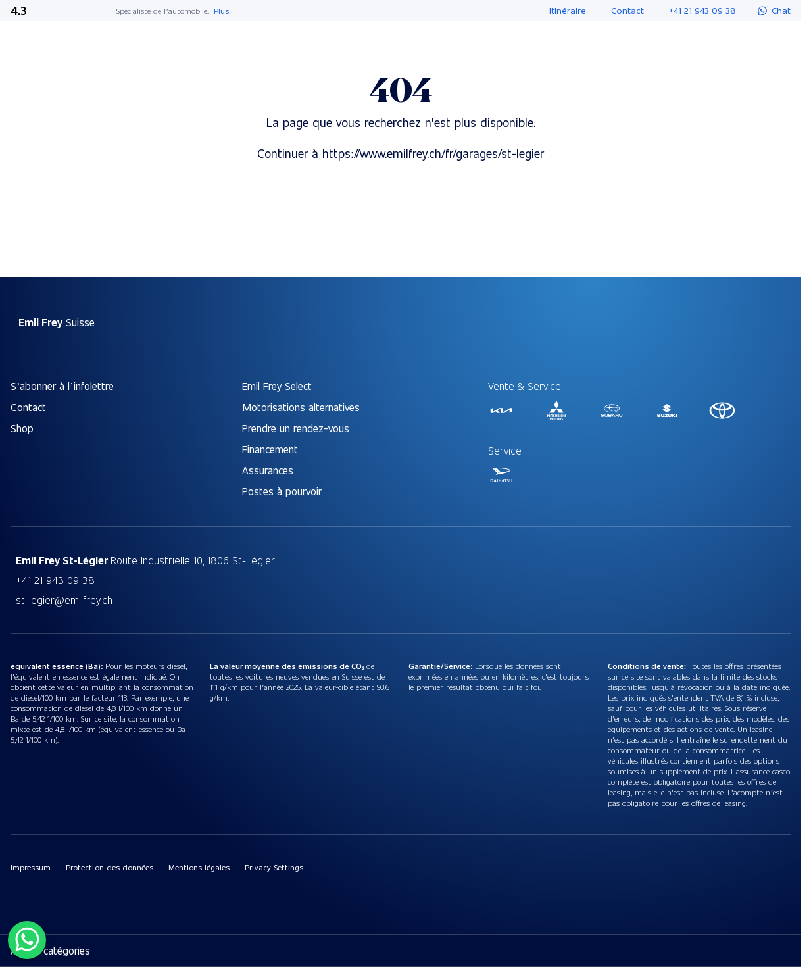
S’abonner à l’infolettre (62, 386)
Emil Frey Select (277, 386)
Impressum (31, 867)
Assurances (267, 470)
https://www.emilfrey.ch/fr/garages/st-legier (433, 153)
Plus (221, 10)
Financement (270, 449)
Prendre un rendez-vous (295, 428)
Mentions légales (199, 867)
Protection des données (109, 867)
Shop (22, 428)
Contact (28, 407)
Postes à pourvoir (282, 491)
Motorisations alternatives (301, 407)
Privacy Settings (274, 867)
